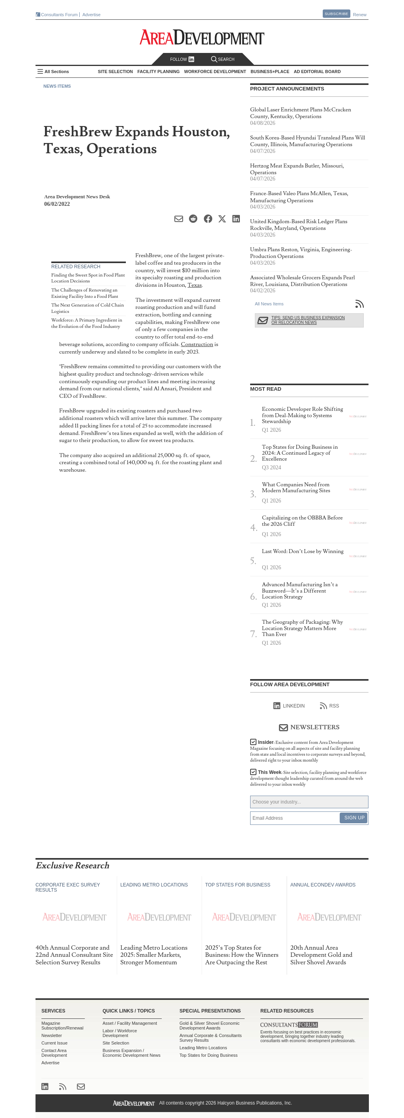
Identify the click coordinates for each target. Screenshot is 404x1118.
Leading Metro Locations (203, 1047)
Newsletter (51, 1035)
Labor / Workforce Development (120, 1033)
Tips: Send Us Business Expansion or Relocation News (308, 320)
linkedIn (289, 706)
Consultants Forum (59, 14)
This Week (308, 778)
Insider (308, 751)
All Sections (57, 71)
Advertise (91, 14)
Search (223, 59)
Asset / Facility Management (130, 1023)
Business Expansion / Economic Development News (132, 1053)
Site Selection (116, 1043)
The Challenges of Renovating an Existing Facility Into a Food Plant (84, 293)
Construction (197, 344)
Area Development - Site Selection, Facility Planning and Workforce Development (202, 37)
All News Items (269, 303)
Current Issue (54, 1043)
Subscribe (336, 13)
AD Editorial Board (317, 71)
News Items (57, 86)
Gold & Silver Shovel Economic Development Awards (209, 1025)
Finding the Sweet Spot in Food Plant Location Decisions (88, 278)
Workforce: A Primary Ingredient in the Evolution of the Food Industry (86, 323)
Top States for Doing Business (209, 1055)
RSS (329, 706)
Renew (360, 14)
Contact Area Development (54, 1053)
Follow (182, 59)
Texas (194, 285)
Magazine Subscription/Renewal (62, 1025)
